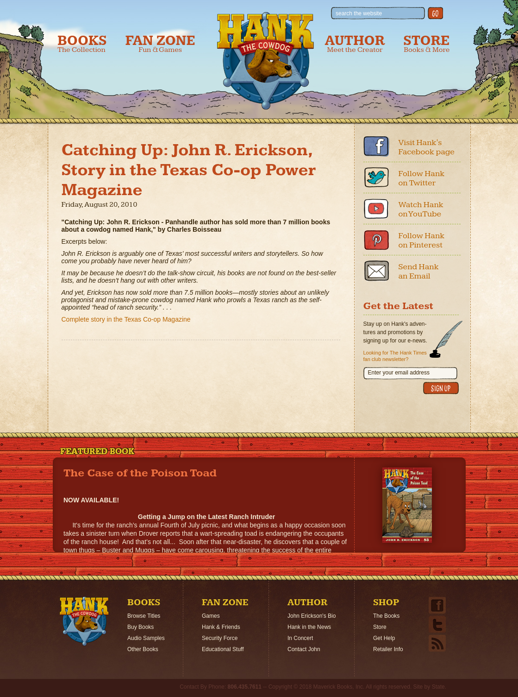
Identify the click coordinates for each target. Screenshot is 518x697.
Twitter (376, 177)
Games (211, 616)
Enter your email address (399, 372)
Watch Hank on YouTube (421, 209)
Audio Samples (146, 638)
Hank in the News (309, 627)
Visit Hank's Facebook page (427, 147)
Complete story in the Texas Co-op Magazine (126, 319)
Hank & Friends (221, 627)
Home (84, 621)
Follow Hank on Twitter (422, 178)
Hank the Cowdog (265, 61)
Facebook (376, 146)
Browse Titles (143, 616)
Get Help (384, 638)
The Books (386, 616)
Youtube (376, 208)
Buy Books (140, 627)
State (438, 687)
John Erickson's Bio (311, 616)
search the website (359, 13)
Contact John (303, 649)
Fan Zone (160, 43)
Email (376, 270)
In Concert (300, 638)
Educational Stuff (223, 649)
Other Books (142, 649)
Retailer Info (388, 649)
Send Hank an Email (419, 271)
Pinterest (376, 239)
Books (82, 43)
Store (426, 43)
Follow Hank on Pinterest (422, 240)
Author (355, 43)
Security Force (219, 638)
